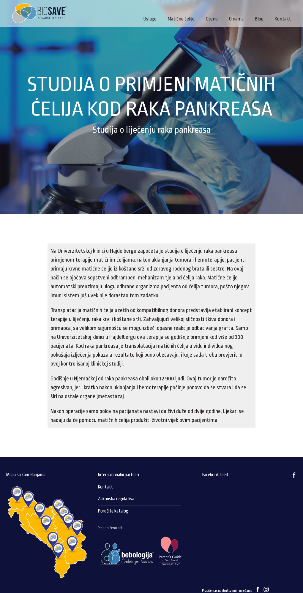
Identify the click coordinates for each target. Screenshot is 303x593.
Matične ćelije (181, 19)
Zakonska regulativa (116, 499)
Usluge (150, 19)
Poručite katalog (113, 511)
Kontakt (282, 19)
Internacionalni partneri (118, 474)
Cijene (212, 19)
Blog (259, 19)
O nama (236, 19)
